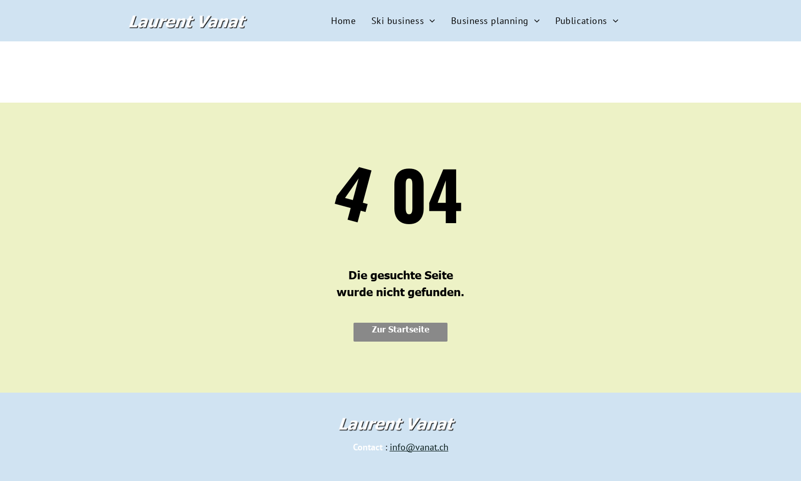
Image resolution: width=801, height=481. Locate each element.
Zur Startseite (401, 329)
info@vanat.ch (419, 447)
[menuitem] (343, 21)
